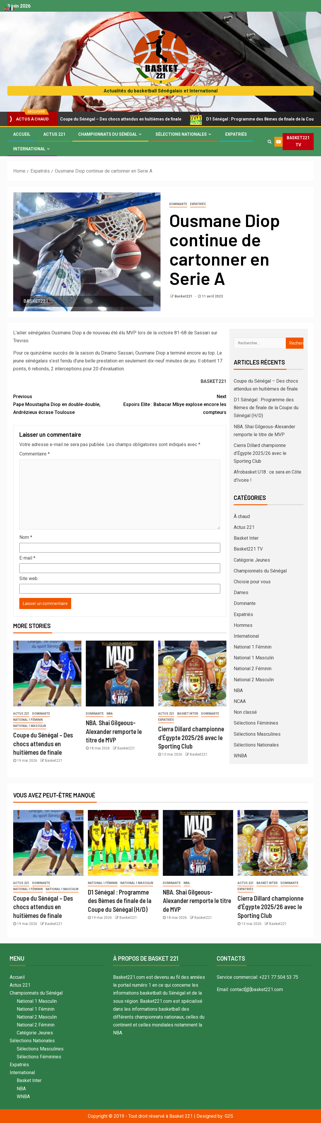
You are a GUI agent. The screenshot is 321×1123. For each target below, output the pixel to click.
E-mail (27, 558)
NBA (110, 713)
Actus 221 (54, 134)
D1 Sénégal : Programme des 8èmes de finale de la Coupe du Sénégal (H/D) (266, 407)
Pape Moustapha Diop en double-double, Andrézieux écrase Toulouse (66, 404)
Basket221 (184, 296)
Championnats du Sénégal (107, 134)
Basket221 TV (248, 549)
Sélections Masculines (257, 734)
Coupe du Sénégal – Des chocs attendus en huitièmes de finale (120, 119)
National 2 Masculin (254, 679)
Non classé (245, 712)
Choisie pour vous (252, 581)
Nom (25, 537)
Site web (28, 578)
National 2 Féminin (253, 668)
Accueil (21, 134)
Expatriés (236, 134)
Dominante (178, 204)
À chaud (242, 516)
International (29, 149)
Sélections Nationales (181, 134)
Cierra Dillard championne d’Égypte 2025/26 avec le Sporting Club (191, 737)
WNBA (240, 756)
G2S (229, 1116)
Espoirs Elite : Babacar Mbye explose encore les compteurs (173, 404)
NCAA (240, 701)
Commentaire (34, 454)
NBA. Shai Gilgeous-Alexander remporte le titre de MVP (114, 731)
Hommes (243, 625)
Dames (241, 592)
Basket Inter (187, 713)
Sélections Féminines (256, 723)
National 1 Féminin (28, 719)
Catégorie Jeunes (252, 560)
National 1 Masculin (29, 726)
